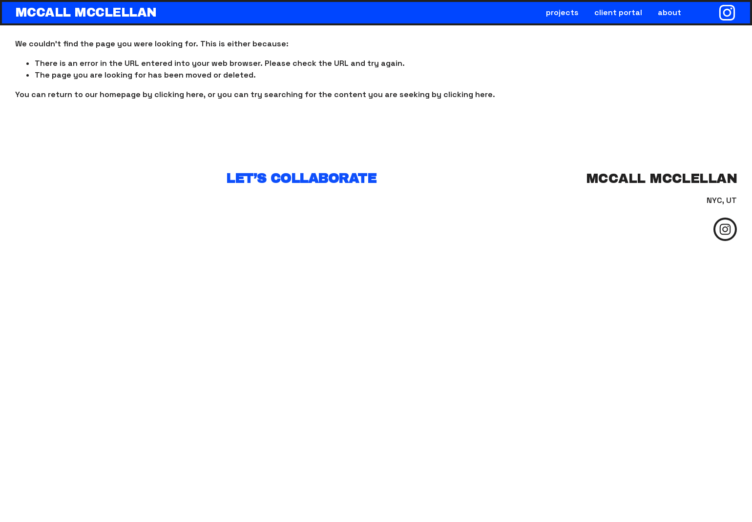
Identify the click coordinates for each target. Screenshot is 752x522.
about (669, 12)
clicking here (179, 94)
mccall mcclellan (86, 12)
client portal (618, 12)
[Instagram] (727, 12)
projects (562, 12)
